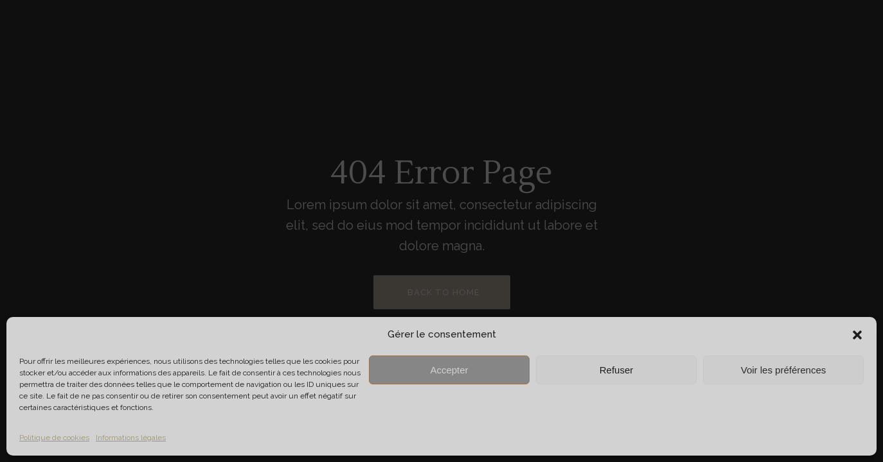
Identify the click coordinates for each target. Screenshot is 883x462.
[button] (857, 335)
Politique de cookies (54, 437)
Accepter (449, 369)
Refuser (617, 369)
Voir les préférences (783, 369)
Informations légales (131, 437)
